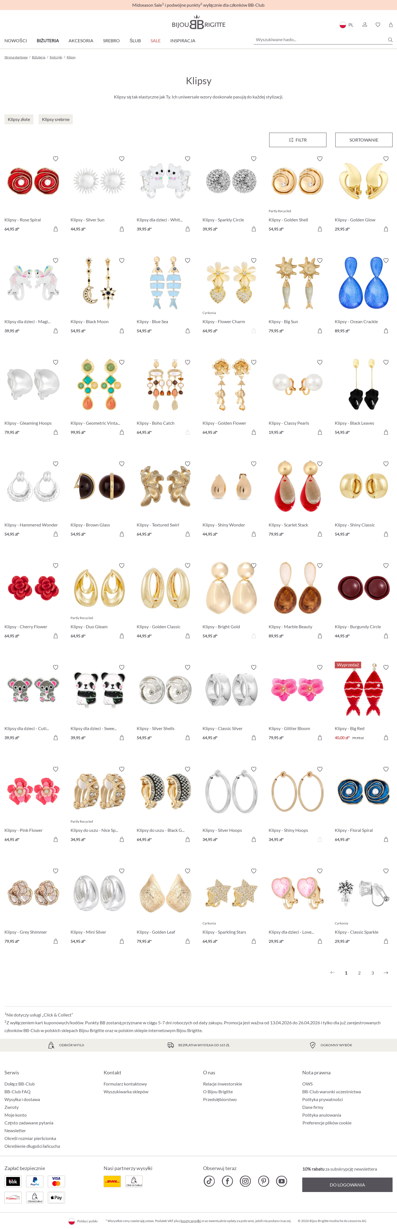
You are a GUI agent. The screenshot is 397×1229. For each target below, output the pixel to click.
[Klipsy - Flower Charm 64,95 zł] (231, 296)
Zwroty (11, 1107)
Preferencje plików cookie (327, 1122)
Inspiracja (182, 40)
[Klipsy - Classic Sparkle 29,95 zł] (364, 906)
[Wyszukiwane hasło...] (323, 39)
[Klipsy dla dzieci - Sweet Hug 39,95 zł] (99, 703)
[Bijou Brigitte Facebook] (227, 1181)
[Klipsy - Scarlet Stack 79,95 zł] (297, 499)
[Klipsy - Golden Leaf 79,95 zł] (165, 906)
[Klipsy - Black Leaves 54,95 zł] (364, 398)
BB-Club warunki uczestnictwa (331, 1091)
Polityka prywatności (322, 1099)
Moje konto (15, 1114)
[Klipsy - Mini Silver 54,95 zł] (99, 906)
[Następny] (386, 973)
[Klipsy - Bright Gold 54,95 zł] (231, 601)
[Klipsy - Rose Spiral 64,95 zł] (33, 194)
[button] (364, 24)
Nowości (15, 40)
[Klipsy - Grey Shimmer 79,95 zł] (33, 906)
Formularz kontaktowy (125, 1083)
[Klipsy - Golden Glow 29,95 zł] (364, 194)
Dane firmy (312, 1107)
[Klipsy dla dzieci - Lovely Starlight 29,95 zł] (297, 906)
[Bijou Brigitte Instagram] (245, 1181)
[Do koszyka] (55, 229)
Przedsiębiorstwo (220, 1099)
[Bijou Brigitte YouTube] (281, 1181)
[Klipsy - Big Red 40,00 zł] (364, 703)
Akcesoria (81, 40)
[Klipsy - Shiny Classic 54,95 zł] (364, 499)
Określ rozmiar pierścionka (30, 1138)
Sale (156, 40)
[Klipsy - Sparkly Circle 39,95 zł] (231, 194)
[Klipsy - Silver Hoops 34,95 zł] (231, 805)
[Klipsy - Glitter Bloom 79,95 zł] (297, 703)
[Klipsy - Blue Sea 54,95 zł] (165, 296)
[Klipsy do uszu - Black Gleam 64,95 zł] (165, 805)
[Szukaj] (390, 39)
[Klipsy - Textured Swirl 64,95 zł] (165, 499)
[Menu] (297, 140)
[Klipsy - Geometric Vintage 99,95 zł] (99, 398)
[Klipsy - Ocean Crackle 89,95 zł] (364, 296)
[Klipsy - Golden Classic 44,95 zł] (165, 601)
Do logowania (347, 1184)
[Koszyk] (390, 24)
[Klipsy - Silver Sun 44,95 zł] (99, 194)
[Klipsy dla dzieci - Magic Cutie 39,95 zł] (33, 296)
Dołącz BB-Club (19, 1083)
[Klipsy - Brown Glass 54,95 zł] (99, 499)
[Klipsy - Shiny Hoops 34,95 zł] (297, 805)
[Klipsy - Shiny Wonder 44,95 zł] (231, 499)
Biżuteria (48, 40)
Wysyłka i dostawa (22, 1099)
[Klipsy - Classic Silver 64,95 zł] (231, 703)
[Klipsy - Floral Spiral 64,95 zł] (364, 805)
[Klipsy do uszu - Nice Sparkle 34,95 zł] (99, 805)
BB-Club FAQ (17, 1091)
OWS (307, 1083)
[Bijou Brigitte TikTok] (209, 1181)
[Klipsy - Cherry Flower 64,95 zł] (33, 601)
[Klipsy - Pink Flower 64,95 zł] (33, 805)
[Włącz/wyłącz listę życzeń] (55, 158)
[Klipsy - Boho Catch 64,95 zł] (165, 398)
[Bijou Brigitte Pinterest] (263, 1181)
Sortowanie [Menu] (363, 139)
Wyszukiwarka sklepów (126, 1091)
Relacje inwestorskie (222, 1083)
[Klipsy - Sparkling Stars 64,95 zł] (231, 906)
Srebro (111, 40)
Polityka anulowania (321, 1114)
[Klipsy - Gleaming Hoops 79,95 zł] (33, 398)
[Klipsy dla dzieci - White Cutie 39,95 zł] (165, 194)
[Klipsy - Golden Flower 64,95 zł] (231, 398)
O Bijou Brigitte (218, 1091)
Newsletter (15, 1130)
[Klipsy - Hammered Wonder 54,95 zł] (33, 499)
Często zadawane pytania (28, 1122)
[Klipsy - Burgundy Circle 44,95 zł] (364, 601)
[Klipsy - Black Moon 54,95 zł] (99, 296)
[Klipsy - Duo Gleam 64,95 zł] (99, 601)
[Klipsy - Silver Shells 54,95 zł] (165, 703)
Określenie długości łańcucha (32, 1146)
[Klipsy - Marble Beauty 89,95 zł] (297, 601)
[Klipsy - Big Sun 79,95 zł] (297, 296)
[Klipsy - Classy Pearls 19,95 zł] (297, 398)
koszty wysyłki (191, 1221)
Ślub (135, 40)
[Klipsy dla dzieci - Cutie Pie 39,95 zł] (33, 703)
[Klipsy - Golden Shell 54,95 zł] (297, 194)
